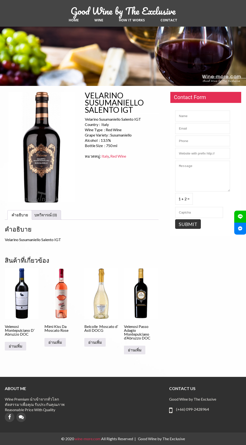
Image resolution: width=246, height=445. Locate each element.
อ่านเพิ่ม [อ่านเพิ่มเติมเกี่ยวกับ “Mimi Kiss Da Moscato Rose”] (55, 342)
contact (168, 20)
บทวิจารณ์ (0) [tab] (45, 215)
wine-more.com (88, 438)
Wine (98, 20)
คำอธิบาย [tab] (20, 215)
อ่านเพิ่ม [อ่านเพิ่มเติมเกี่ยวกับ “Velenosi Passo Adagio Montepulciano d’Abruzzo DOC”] (134, 350)
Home (74, 20)
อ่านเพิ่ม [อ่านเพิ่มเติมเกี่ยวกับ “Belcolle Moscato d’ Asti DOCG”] (95, 342)
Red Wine (118, 156)
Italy (105, 156)
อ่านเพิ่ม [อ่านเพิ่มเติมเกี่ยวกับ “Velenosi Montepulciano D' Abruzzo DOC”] (15, 346)
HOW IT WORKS (132, 20)
